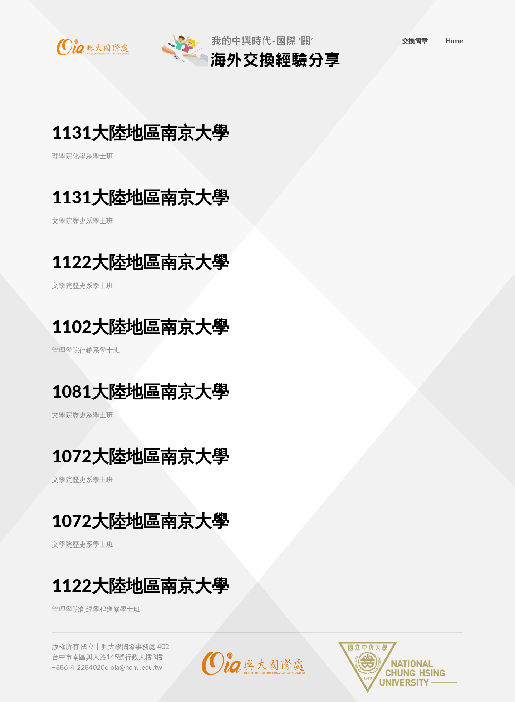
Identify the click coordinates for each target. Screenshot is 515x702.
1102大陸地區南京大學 (140, 326)
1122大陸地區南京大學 (140, 261)
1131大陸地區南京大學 (140, 132)
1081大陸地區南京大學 (140, 391)
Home (454, 41)
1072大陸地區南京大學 (140, 456)
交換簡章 (415, 41)
